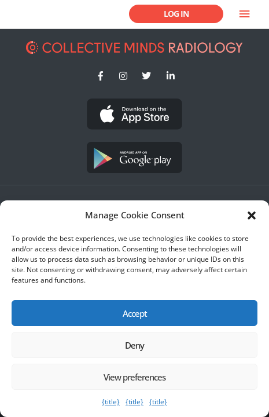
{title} (111, 402)
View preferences (134, 377)
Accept (135, 313)
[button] (251, 215)
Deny (134, 345)
